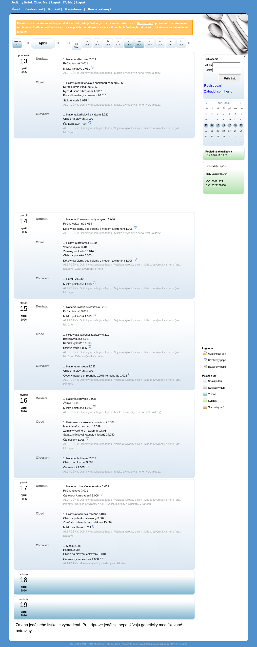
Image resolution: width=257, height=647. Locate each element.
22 (218, 131)
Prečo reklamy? (99, 9)
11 (235, 119)
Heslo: (208, 70)
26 (241, 131)
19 (241, 125)
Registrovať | (75, 9)
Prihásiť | (55, 9)
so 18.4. (128, 43)
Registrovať (145, 23)
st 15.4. (97, 43)
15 (218, 125)
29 (218, 136)
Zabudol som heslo (218, 91)
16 (223, 125)
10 (229, 119)
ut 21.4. (160, 43)
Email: (208, 64)
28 (212, 136)
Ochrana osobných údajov (158, 644)
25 (235, 131)
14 (212, 125)
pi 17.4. (118, 43)
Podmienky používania (133, 644)
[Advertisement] (62, 174)
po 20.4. (149, 43)
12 (241, 119)
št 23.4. (181, 43)
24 (229, 131)
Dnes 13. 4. (17, 43)
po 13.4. (76, 45)
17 (229, 125)
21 (212, 131)
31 (212, 114)
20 (206, 131)
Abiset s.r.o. (99, 644)
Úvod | (16, 9)
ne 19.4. (139, 43)
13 (206, 125)
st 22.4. (170, 43)
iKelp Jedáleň (113, 644)
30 (206, 114)
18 (235, 125)
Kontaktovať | (35, 9)
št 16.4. (108, 43)
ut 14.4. (87, 43)
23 (223, 131)
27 (206, 136)
